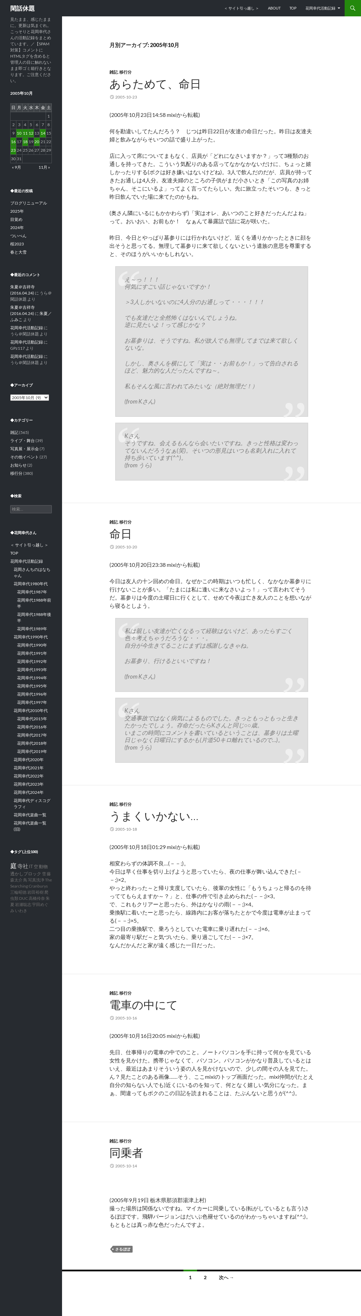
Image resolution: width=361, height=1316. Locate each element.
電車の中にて (143, 1005)
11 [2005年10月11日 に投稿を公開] (25, 133)
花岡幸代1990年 (32, 645)
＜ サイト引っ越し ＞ (241, 8)
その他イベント (24, 456)
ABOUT (274, 8)
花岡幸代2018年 (32, 743)
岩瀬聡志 (23, 904)
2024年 (17, 227)
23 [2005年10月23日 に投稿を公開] (13, 150)
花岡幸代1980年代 (31, 583)
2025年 (17, 211)
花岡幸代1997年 (32, 702)
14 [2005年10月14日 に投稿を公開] (43, 133)
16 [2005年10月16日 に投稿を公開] (13, 141)
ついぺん (18, 235)
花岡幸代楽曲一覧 (30, 814)
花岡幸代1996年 (32, 694)
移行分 (125, 72)
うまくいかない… (153, 816)
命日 (120, 534)
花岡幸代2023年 (29, 784)
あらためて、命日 (155, 84)
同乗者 (126, 1153)
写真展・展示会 (24, 448)
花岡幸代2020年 (29, 759)
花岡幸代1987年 (32, 591)
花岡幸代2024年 (29, 792)
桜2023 (17, 243)
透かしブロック (25, 873)
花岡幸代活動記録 (320, 8)
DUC (23, 898)
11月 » (44, 167)
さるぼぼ (122, 1249)
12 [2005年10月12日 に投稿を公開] (31, 133)
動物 (43, 866)
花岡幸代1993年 (32, 669)
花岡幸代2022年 (29, 775)
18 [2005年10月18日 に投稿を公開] (25, 141)
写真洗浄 (36, 879)
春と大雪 (18, 252)
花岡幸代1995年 (32, 686)
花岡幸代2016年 (32, 726)
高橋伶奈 (37, 898)
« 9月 (16, 167)
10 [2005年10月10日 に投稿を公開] (19, 133)
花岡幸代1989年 (32, 628)
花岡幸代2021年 (29, 767)
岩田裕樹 (35, 892)
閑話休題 (22, 8)
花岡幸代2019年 (32, 751)
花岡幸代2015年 (32, 718)
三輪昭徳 (18, 892)
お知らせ (18, 465)
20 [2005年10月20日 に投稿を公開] (36, 141)
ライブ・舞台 (22, 440)
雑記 (113, 72)
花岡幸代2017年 (32, 735)
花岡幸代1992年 (32, 661)
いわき (21, 910)
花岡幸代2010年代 (31, 710)
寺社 (22, 866)
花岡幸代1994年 (32, 677)
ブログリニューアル (28, 203)
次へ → (226, 1277)
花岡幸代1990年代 (31, 636)
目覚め (16, 219)
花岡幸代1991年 (32, 653)
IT (31, 866)
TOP (293, 8)
